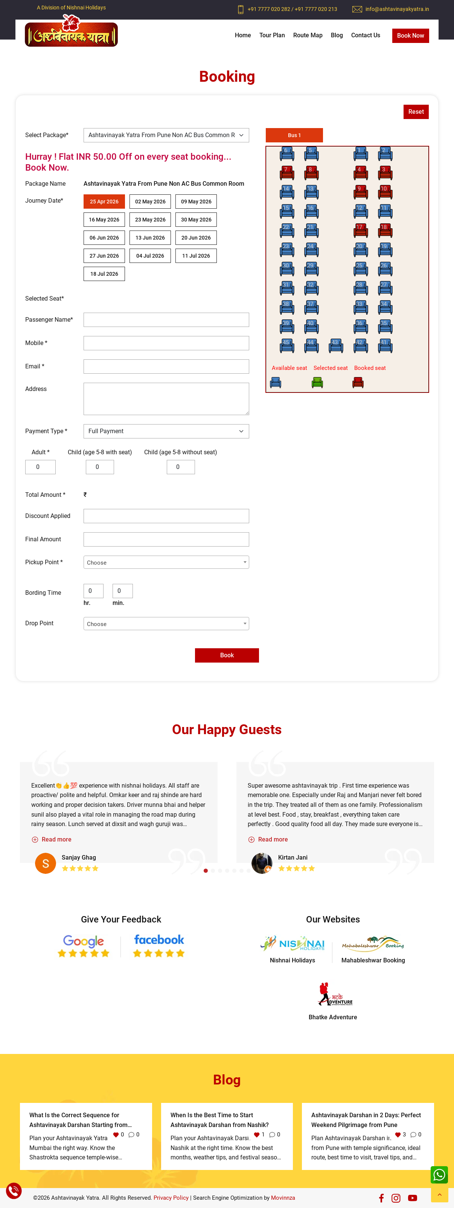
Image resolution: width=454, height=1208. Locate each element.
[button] (206, 871)
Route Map (308, 35)
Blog (337, 35)
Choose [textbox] (97, 562)
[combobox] (166, 562)
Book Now (410, 35)
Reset (416, 111)
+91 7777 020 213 (316, 9)
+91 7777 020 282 (269, 9)
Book (227, 655)
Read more (51, 839)
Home (243, 35)
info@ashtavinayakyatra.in (397, 9)
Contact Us (365, 35)
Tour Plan (272, 35)
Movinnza (283, 1197)
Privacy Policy (171, 1197)
